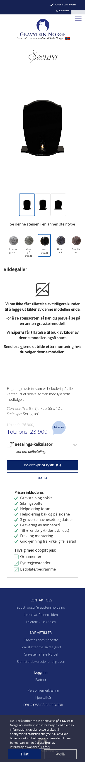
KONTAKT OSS (41, 600)
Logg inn (41, 672)
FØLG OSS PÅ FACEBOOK (43, 704)
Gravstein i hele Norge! (41, 654)
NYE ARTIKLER (41, 632)
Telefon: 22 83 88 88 (41, 622)
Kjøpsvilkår (43, 697)
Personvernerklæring (43, 690)
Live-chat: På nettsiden (41, 614)
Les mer (44, 747)
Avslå (60, 754)
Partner (40, 679)
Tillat (24, 754)
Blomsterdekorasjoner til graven (41, 661)
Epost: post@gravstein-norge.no (41, 607)
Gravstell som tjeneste (41, 640)
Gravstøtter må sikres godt (40, 647)
